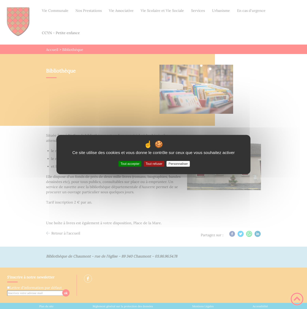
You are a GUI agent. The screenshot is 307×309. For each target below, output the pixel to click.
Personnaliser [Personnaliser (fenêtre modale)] (178, 163)
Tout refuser (154, 163)
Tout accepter (130, 163)
